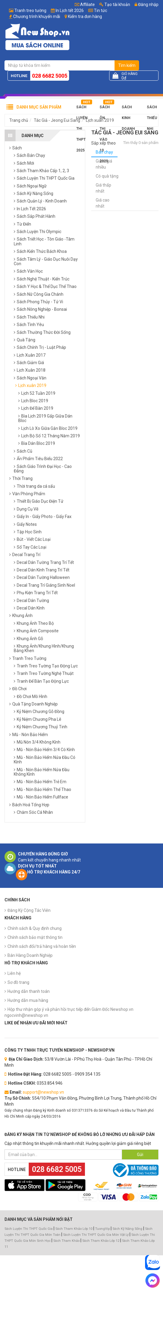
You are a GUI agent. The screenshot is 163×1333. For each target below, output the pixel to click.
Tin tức (100, 10)
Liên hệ (14, 973)
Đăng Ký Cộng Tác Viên (29, 910)
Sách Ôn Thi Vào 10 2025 (105, 108)
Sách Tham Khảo (66, 1241)
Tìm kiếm (126, 65)
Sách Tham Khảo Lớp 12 (101, 1241)
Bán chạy (104, 152)
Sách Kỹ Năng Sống (127, 1229)
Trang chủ (18, 120)
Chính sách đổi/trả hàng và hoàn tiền (41, 946)
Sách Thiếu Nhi (152, 108)
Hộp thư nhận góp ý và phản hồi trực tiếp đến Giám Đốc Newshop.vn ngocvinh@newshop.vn (68, 1012)
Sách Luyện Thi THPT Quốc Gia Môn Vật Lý (96, 1235)
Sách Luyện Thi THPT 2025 (82, 108)
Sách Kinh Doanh (128, 108)
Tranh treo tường (30, 10)
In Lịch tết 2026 (70, 10)
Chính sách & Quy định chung (34, 928)
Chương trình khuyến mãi (36, 16)
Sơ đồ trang (18, 982)
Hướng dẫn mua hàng (27, 1000)
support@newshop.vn (43, 1092)
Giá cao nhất (102, 203)
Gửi (140, 1154)
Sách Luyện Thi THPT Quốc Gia (28, 1229)
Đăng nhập (147, 4)
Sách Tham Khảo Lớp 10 (73, 1229)
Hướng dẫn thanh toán (28, 991)
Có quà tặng (107, 176)
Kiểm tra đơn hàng (85, 16)
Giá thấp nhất (103, 188)
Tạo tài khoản (114, 4)
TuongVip (102, 1229)
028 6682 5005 (49, 76)
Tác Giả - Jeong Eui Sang (57, 120)
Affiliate (85, 4)
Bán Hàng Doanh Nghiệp (30, 955)
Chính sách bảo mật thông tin (35, 937)
